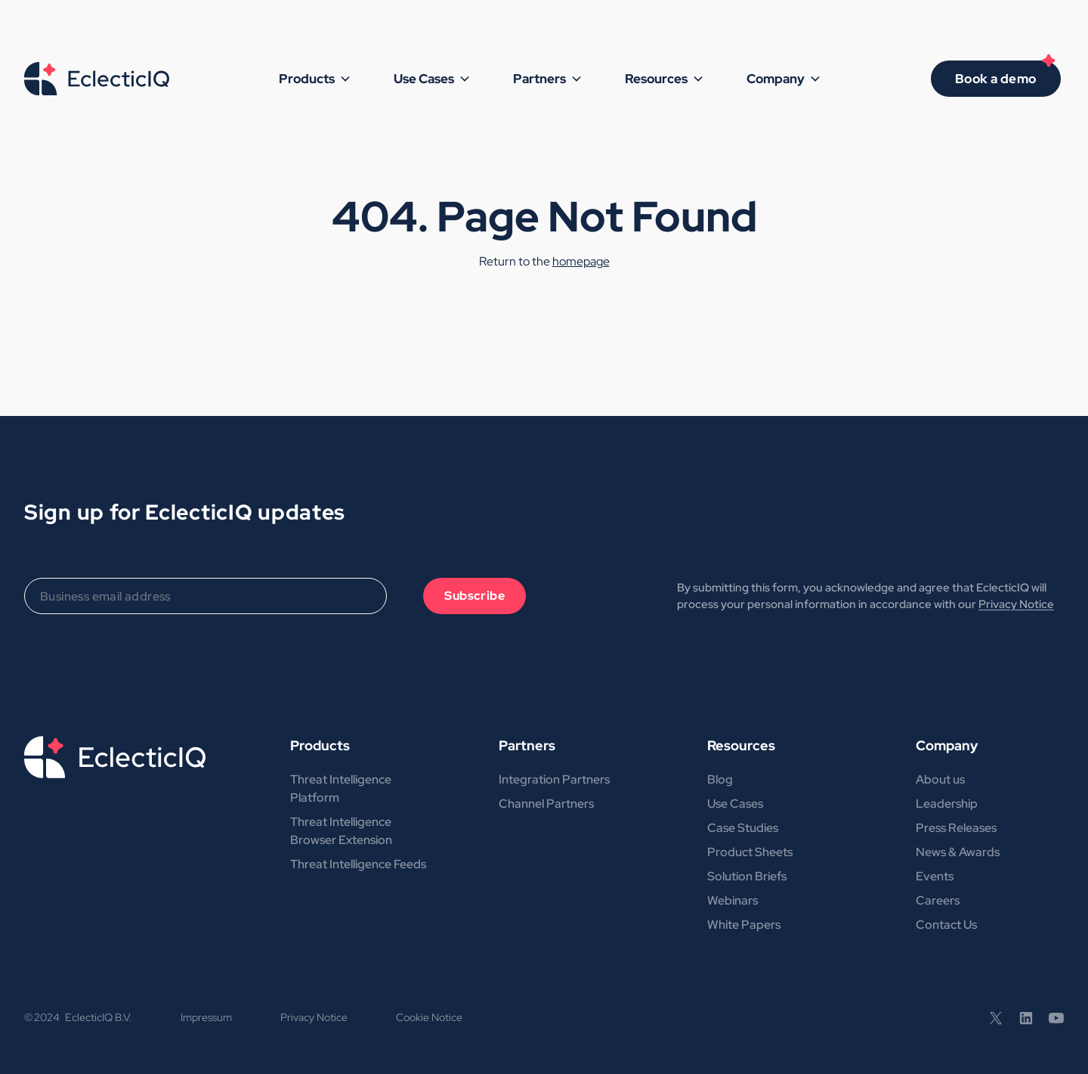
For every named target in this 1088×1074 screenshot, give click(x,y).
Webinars (732, 900)
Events (935, 876)
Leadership (947, 804)
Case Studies (742, 828)
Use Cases (735, 804)
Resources (741, 745)
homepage (581, 261)
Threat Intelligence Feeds (358, 864)
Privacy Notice (1016, 604)
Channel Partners (546, 804)
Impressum (206, 1017)
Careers (938, 900)
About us (940, 779)
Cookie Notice (429, 1017)
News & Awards (958, 852)
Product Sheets (750, 852)
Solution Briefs (747, 876)
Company (947, 745)
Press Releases (956, 828)
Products (320, 745)
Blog (720, 779)
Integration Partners (554, 779)
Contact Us (946, 925)
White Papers (743, 925)
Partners (527, 745)
